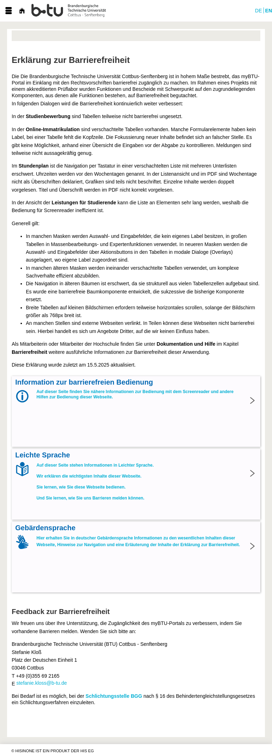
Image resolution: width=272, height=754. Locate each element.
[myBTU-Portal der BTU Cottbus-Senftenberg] (69, 11)
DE (258, 10)
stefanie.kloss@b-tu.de (41, 683)
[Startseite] (22, 11)
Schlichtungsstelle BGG (114, 696)
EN (268, 10)
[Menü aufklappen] (8, 11)
